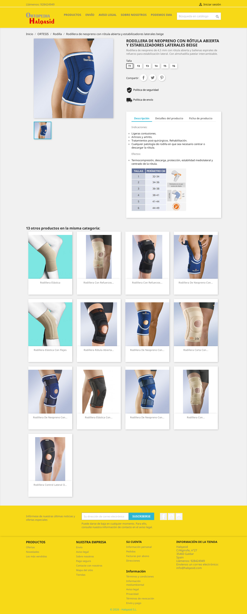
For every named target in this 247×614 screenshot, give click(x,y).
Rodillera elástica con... (99, 417)
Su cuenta (134, 542)
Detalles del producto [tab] (169, 118)
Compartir (143, 77)
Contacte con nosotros (89, 565)
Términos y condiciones (140, 576)
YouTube (171, 516)
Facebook (163, 516)
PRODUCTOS (72, 15)
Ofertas (30, 547)
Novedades (32, 551)
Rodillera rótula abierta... (99, 350)
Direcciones (133, 560)
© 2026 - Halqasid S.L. (123, 609)
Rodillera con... (196, 417)
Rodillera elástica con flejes (50, 350)
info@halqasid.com (189, 568)
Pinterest (161, 77)
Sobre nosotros (134, 15)
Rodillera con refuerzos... (99, 282)
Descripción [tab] (141, 118)
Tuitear (152, 77)
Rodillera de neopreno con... (196, 282)
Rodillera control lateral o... (50, 484)
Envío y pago (133, 603)
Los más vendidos (36, 556)
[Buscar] (199, 16)
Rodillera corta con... (195, 350)
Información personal (139, 547)
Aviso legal (108, 15)
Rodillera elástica (50, 282)
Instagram (178, 516)
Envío (89, 15)
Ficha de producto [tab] (200, 118)
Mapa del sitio (84, 570)
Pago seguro (83, 561)
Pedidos (131, 551)
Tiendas (80, 574)
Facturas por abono (137, 556)
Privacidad (132, 594)
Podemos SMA (161, 15)
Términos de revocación (140, 598)
